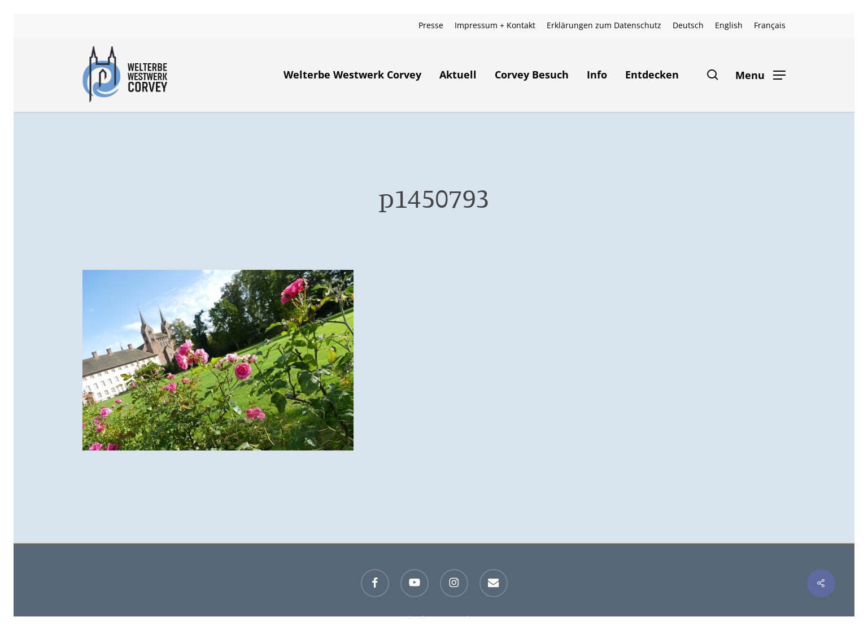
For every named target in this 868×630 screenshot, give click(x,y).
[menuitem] (688, 25)
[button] (760, 75)
